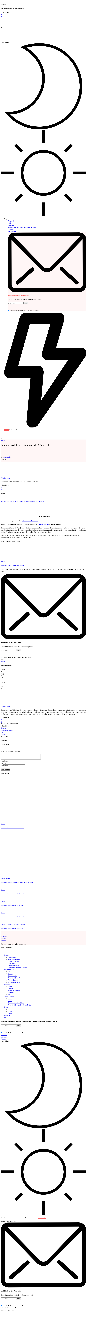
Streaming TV (8, 984)
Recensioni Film (12, 976)
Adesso (6, 430)
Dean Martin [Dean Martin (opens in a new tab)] (44, 524)
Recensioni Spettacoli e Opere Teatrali (19, 1005)
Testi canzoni (12, 957)
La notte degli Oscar (14, 982)
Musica (3, 441)
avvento (3, 662)
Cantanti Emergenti (13, 965)
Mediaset (10, 993)
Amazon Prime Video (14, 990)
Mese (17, 430)
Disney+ (10, 988)
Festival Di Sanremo (14, 961)
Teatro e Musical (9, 997)
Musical (3, 824)
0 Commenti (4, 736)
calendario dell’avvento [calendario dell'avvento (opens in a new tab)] (30, 521)
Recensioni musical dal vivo (16, 1003)
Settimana (12, 430)
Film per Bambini (13, 980)
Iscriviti (26, 303)
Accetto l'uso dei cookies (8, 1221)
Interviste (7, 1015)
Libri (5, 1017)
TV (9, 1009)
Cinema (10, 1011)
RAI (9, 995)
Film (9, 972)
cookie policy (42, 1218)
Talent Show (11, 963)
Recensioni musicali (14, 959)
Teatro (10, 1001)
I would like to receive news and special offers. (24, 310)
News (6, 1007)
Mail (2, 763)
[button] (2, 748)
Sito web (3, 766)
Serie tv (10, 974)
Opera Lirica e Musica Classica (15, 924)
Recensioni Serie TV (14, 978)
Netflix (10, 986)
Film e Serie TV (9, 970)
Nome (2, 761)
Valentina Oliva (6, 457)
